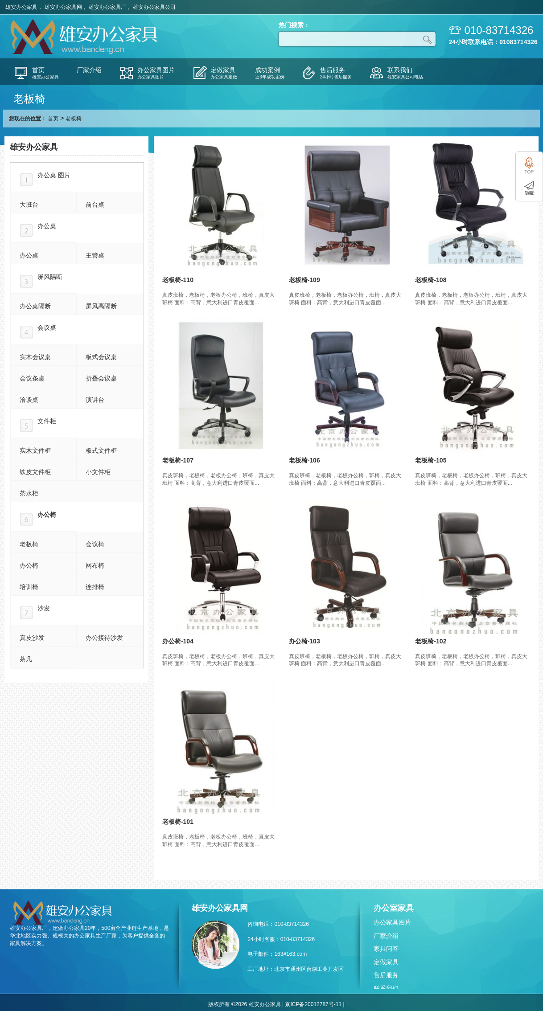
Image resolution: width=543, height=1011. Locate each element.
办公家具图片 (392, 922)
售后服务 (386, 974)
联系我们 (386, 988)
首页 (53, 118)
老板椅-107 (177, 460)
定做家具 (386, 962)
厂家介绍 (386, 935)
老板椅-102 (430, 641)
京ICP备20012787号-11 (313, 1004)
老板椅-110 (177, 279)
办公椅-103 (304, 641)
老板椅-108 (430, 279)
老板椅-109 (304, 279)
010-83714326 (499, 30)
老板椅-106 (304, 460)
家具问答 (386, 948)
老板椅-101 (177, 821)
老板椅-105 (430, 460)
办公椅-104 (177, 641)
